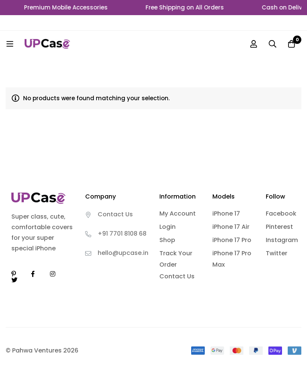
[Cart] (291, 44)
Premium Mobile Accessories (69, 7)
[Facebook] (33, 274)
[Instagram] (52, 274)
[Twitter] (14, 280)
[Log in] (253, 44)
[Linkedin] (13, 274)
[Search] (272, 44)
